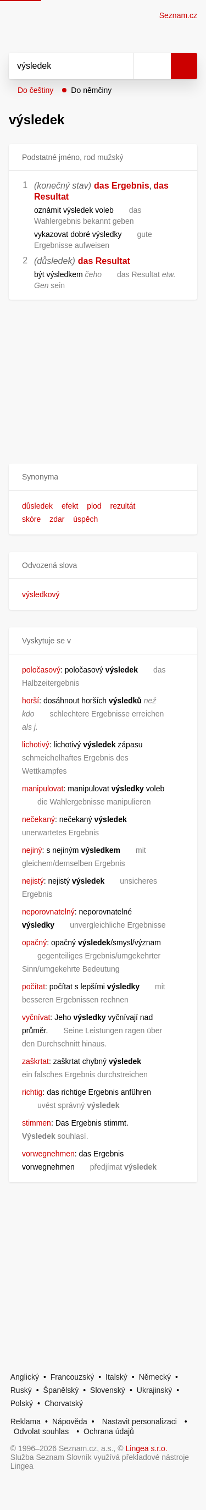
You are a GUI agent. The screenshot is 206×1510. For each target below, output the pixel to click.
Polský (21, 1403)
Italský (116, 1377)
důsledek (37, 506)
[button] (103, 477)
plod (94, 506)
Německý (155, 1377)
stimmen (36, 1122)
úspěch (85, 519)
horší (30, 700)
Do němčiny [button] (91, 90)
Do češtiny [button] (35, 90)
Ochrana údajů (108, 1431)
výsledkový (40, 594)
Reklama (25, 1421)
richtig (32, 1092)
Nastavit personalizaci (139, 1421)
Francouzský (72, 1377)
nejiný (32, 850)
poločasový (41, 669)
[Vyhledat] (59, 66)
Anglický (24, 1377)
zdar (56, 519)
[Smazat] (121, 66)
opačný (34, 942)
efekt (70, 506)
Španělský (61, 1390)
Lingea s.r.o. (147, 1448)
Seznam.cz (178, 15)
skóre (31, 519)
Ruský (21, 1390)
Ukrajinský (154, 1390)
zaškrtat (35, 1061)
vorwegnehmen (48, 1153)
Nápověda (69, 1421)
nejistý (33, 881)
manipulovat (43, 788)
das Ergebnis (121, 185)
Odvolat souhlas (41, 1431)
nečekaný (38, 819)
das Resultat (104, 261)
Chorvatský (63, 1403)
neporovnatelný (48, 911)
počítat (33, 986)
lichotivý (35, 744)
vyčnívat (36, 1017)
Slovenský (107, 1390)
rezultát (123, 506)
